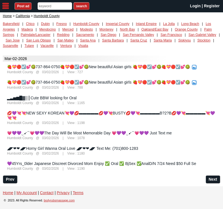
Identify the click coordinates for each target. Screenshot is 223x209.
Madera (27, 29)
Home (7, 16)
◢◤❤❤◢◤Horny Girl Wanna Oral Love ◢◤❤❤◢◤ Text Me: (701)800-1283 (72, 148)
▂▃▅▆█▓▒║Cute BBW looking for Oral (42, 98)
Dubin (45, 24)
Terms (78, 192)
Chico (30, 24)
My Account (27, 192)
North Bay (127, 29)
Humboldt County (86, 24)
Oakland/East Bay (154, 29)
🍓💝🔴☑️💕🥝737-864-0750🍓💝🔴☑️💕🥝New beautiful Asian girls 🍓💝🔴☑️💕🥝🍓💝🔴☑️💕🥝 (98, 67)
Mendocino (47, 29)
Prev (10, 179)
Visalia (83, 46)
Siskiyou (184, 40)
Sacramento (85, 35)
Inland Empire (146, 24)
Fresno (61, 24)
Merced (67, 29)
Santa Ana (88, 40)
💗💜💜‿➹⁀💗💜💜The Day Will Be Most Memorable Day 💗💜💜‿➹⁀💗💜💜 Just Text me (89, 133)
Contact (47, 192)
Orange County (186, 29)
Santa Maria (163, 40)
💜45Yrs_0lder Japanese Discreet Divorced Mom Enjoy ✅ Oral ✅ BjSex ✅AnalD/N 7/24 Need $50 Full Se (101, 163)
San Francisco (171, 35)
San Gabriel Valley (202, 35)
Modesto (86, 29)
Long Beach (190, 24)
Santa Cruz (138, 40)
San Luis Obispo (38, 40)
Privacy (63, 192)
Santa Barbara (113, 40)
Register (212, 6)
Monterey (106, 29)
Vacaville (47, 46)
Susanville (10, 46)
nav (5, 6)
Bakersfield (11, 24)
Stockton (203, 40)
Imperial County (117, 24)
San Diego (108, 35)
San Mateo (65, 40)
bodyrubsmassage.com (59, 200)
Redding (63, 35)
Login (195, 6)
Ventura (66, 46)
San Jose (13, 40)
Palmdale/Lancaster (35, 35)
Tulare (29, 46)
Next (213, 179)
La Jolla (168, 24)
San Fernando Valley (138, 35)
